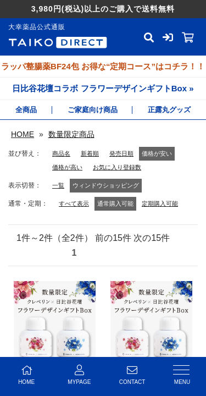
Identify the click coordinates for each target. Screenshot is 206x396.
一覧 (58, 185)
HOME (22, 134)
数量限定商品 (71, 134)
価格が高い (67, 167)
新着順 (90, 153)
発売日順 (121, 153)
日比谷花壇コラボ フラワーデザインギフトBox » (102, 88)
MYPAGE (79, 375)
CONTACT (132, 375)
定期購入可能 (160, 203)
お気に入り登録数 (117, 167)
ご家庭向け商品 (93, 110)
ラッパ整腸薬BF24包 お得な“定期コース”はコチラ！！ (103, 66)
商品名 (61, 153)
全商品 (26, 110)
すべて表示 (74, 203)
